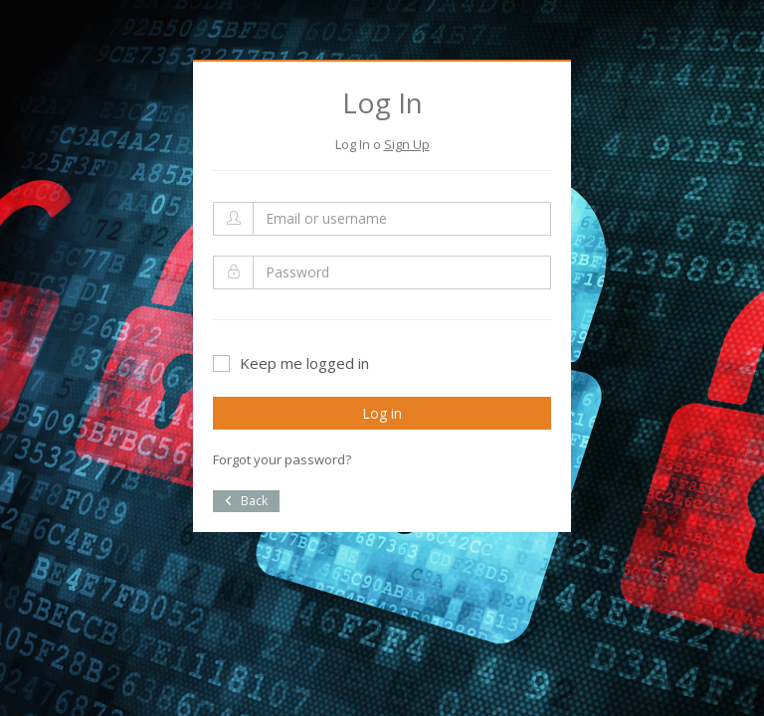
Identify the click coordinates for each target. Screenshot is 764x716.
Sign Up (407, 144)
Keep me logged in (291, 363)
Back (246, 500)
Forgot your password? (282, 459)
